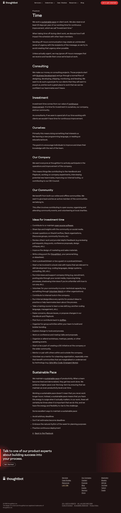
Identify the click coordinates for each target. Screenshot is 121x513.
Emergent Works (70, 363)
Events (84, 488)
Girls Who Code (55, 363)
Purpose (84, 483)
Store (83, 493)
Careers (84, 480)
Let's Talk (65, 485)
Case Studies (62, 3)
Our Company (86, 478)
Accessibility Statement (81, 505)
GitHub (103, 483)
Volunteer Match (56, 291)
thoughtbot (56, 254)
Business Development (46, 76)
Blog (82, 3)
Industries (50, 3)
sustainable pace (49, 22)
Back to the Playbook (44, 433)
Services (38, 3)
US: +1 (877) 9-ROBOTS (69, 503)
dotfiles (63, 320)
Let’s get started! (109, 3)
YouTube (104, 485)
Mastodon (104, 478)
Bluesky (104, 480)
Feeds (103, 490)
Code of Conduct (67, 505)
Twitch (103, 488)
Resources (73, 3)
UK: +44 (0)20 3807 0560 (85, 503)
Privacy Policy (94, 505)
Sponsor (84, 490)
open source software (64, 226)
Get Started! (9, 464)
